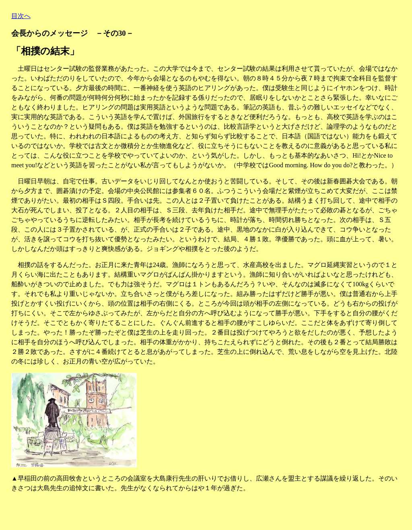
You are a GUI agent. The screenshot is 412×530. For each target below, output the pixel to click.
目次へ (21, 15)
